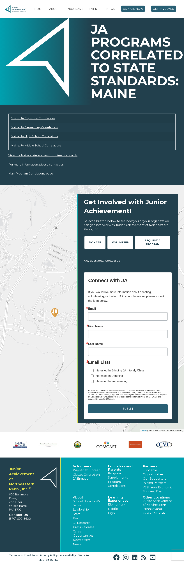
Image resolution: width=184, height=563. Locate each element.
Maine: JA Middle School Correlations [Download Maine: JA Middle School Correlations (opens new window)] (36, 145)
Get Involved (163, 8)
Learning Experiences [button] (118, 499)
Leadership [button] (81, 509)
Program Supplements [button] (118, 475)
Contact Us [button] (18, 514)
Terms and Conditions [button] (23, 555)
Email (92, 308)
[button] (60, 9)
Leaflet (144, 430)
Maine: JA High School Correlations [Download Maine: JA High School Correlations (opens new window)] (34, 136)
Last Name (95, 344)
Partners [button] (150, 466)
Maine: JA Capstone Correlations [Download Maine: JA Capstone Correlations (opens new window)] (33, 118)
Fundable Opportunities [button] (153, 472)
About (54, 9)
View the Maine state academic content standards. (42, 155)
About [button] (78, 497)
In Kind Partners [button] (154, 483)
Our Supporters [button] (154, 478)
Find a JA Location (156, 513)
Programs (75, 9)
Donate (95, 242)
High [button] (111, 513)
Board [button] (77, 518)
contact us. (56, 164)
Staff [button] (76, 514)
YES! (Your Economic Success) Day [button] (157, 489)
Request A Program (152, 242)
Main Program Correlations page (30, 173)
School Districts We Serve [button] (86, 503)
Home (38, 9)
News (110, 9)
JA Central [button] (52, 560)
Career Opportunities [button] (83, 533)
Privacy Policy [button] (49, 555)
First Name (95, 326)
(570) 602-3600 (20, 518)
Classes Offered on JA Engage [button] (86, 476)
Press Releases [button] (83, 527)
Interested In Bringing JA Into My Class (119, 370)
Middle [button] (113, 509)
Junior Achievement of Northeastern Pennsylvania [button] (157, 505)
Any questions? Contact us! (102, 260)
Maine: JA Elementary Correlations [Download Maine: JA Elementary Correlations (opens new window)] (34, 127)
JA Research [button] (82, 523)
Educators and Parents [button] (120, 468)
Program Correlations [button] (116, 484)
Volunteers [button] (82, 466)
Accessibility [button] (68, 555)
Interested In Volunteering (111, 381)
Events (94, 9)
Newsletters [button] (81, 540)
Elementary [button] (116, 504)
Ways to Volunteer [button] (86, 470)
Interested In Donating (109, 375)
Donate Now (133, 8)
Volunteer (120, 242)
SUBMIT (128, 408)
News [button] (77, 544)
